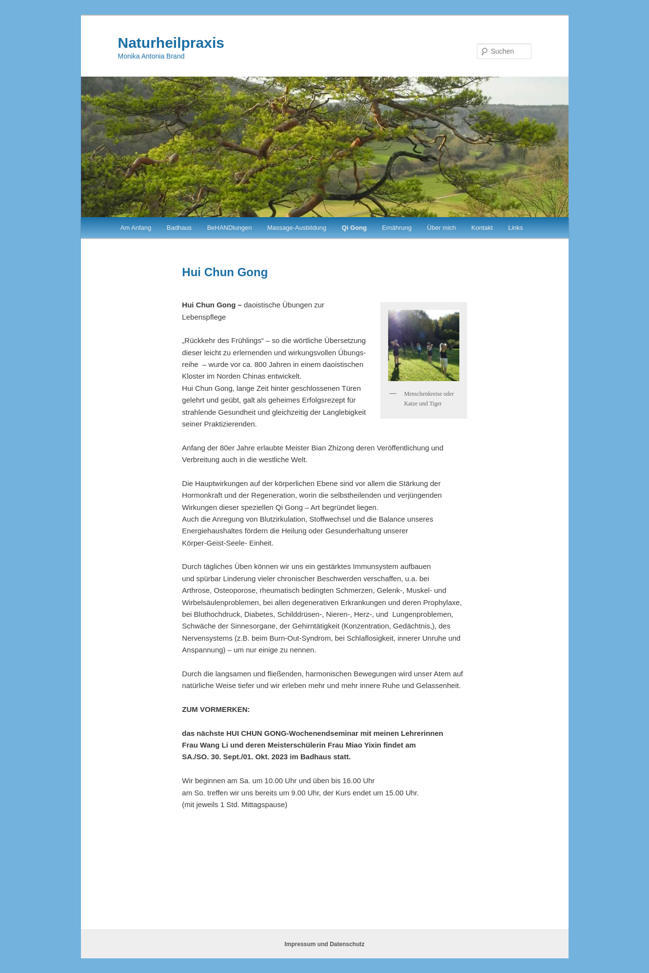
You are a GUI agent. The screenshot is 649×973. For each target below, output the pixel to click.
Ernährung (397, 227)
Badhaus (179, 227)
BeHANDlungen (229, 227)
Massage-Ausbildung (296, 227)
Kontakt (482, 227)
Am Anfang (136, 227)
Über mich (441, 227)
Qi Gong (354, 227)
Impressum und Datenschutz (324, 944)
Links (515, 227)
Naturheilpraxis (171, 43)
